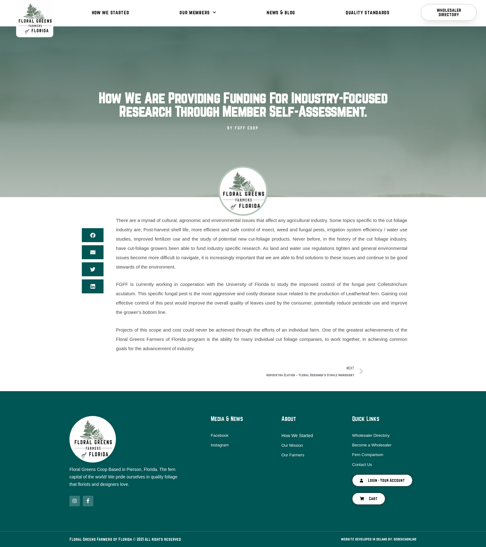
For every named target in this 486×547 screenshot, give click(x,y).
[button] (93, 235)
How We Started (110, 12)
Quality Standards (368, 12)
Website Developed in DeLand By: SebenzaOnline (374, 539)
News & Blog (281, 12)
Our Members (197, 12)
